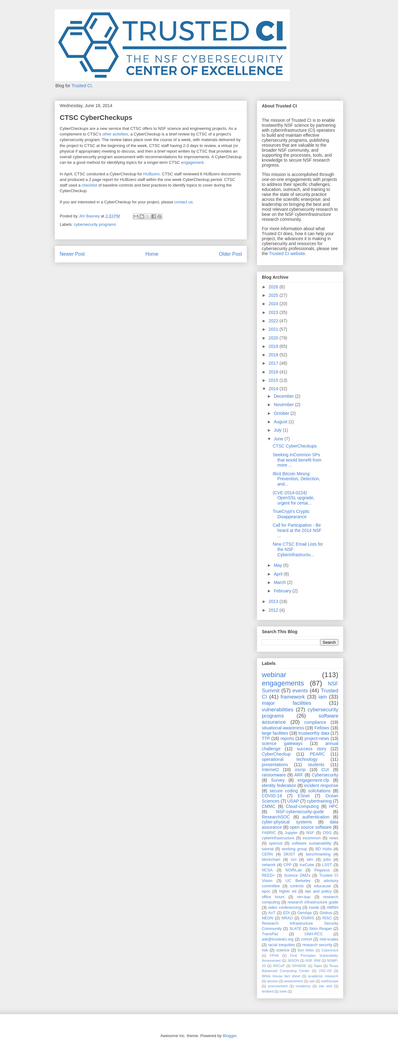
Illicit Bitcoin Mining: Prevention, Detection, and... (296, 479)
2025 (274, 295)
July (278, 430)
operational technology (289, 759)
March (280, 582)
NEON (267, 918)
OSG (327, 833)
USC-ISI (325, 971)
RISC (327, 918)
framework (292, 697)
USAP (293, 801)
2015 (274, 380)
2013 (274, 601)
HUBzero (151, 174)
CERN (267, 854)
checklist (89, 185)
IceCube (306, 865)
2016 (274, 371)
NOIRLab (293, 870)
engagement (192, 162)
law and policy (318, 891)
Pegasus (322, 870)
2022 (274, 320)
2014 (274, 388)
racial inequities (281, 945)
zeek (283, 991)
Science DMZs (297, 875)
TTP (266, 738)
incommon (312, 838)
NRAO (287, 918)
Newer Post (72, 254)
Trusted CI (82, 85)
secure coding (284, 790)
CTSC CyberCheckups (295, 445)
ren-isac (304, 897)
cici (293, 859)
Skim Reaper (320, 929)
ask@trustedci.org (278, 939)
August (281, 421)
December (284, 396)
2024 (274, 303)
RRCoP (279, 966)
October (282, 413)
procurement (278, 986)
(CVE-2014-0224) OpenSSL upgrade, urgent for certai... (293, 498)
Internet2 (270, 769)
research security (317, 945)
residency (303, 986)
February (283, 590)
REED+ (268, 875)
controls (297, 886)
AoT (271, 913)
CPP (288, 865)
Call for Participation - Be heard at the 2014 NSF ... (297, 530)
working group (294, 849)
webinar (274, 675)
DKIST (289, 854)
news (333, 838)
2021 (274, 329)
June (279, 438)
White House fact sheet (281, 976)
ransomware (274, 774)
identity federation (279, 785)
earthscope (329, 981)
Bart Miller (306, 950)
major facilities (286, 703)
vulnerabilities (278, 710)
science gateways (282, 743)
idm (310, 859)
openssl (275, 843)
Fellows (321, 727)
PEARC (317, 754)
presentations (275, 764)
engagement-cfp (313, 780)
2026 (274, 286)
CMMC (268, 806)
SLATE (295, 929)
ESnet (304, 795)
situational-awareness (283, 727)
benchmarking (318, 854)
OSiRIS (307, 918)
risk (265, 950)
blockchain (271, 859)
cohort (306, 939)
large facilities (275, 733)
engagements (283, 683)
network (268, 865)
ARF (298, 774)
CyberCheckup (276, 754)
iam (322, 697)
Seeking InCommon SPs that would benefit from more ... (297, 460)
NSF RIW (313, 960)
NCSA (267, 870)
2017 (274, 363)
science (282, 950)
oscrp (300, 769)
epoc (266, 891)
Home (152, 254)
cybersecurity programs (95, 224)
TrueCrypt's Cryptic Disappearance (291, 514)
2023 (274, 312)
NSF (310, 833)
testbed (267, 991)
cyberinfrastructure (278, 838)
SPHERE (299, 966)
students (316, 764)
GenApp (305, 913)
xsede (314, 907)
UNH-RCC (314, 934)
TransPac (270, 934)
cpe (312, 981)
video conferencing (284, 907)
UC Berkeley (298, 881)
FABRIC (269, 833)
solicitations (319, 790)
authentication (315, 816)
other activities (115, 134)
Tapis (318, 966)
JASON (293, 960)
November (284, 404)
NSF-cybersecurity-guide (300, 811)
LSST (327, 865)
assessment (293, 981)
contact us (183, 202)
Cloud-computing (302, 806)
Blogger (229, 1035)
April (279, 573)
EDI (286, 913)
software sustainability (311, 843)
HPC (333, 806)
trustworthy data (314, 733)
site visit (325, 986)
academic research (323, 976)
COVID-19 (272, 795)
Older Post (230, 254)
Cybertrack (330, 950)
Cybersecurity (325, 774)
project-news (316, 738)
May (278, 565)
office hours (273, 897)
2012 (274, 610)
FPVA (274, 955)
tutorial (268, 849)
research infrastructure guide (313, 902)
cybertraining (319, 801)
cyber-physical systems (287, 821)
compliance (315, 722)
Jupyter (291, 833)
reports (287, 738)
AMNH (332, 907)
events (300, 691)
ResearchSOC (276, 816)
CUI (325, 769)
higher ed (287, 891)
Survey (278, 780)
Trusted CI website (287, 253)
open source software (311, 827)
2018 (274, 354)
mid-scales (329, 939)
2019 (274, 346)
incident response (321, 785)
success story (311, 748)
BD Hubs (323, 849)
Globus (326, 913)
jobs (327, 859)
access (272, 981)
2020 (274, 337)
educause (322, 886)
